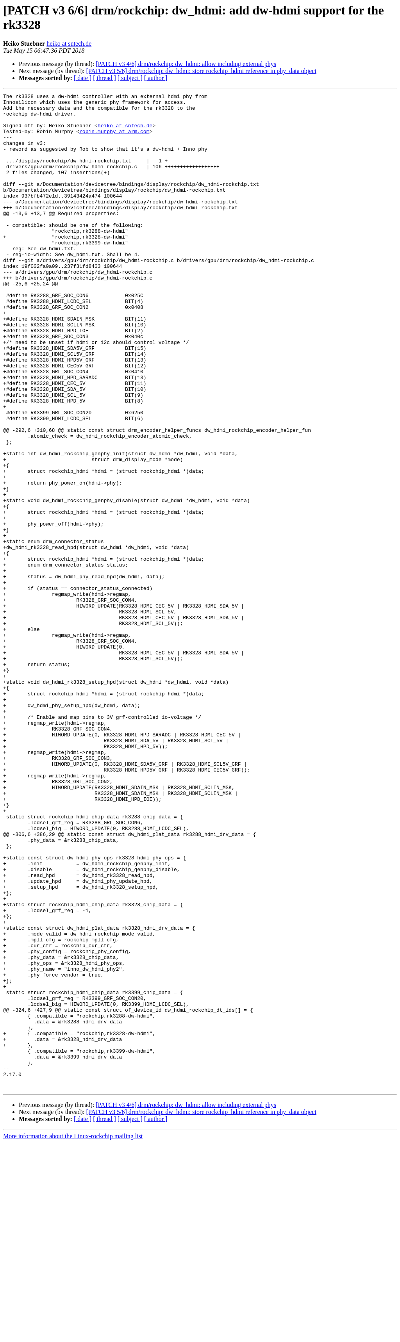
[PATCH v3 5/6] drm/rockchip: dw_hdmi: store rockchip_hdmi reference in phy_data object (201, 71)
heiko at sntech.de (68, 43)
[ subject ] (130, 78)
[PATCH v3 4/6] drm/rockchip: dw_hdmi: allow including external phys (186, 64)
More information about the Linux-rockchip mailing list (73, 1335)
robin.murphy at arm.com (114, 139)
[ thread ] (104, 78)
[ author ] (156, 78)
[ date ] (82, 78)
